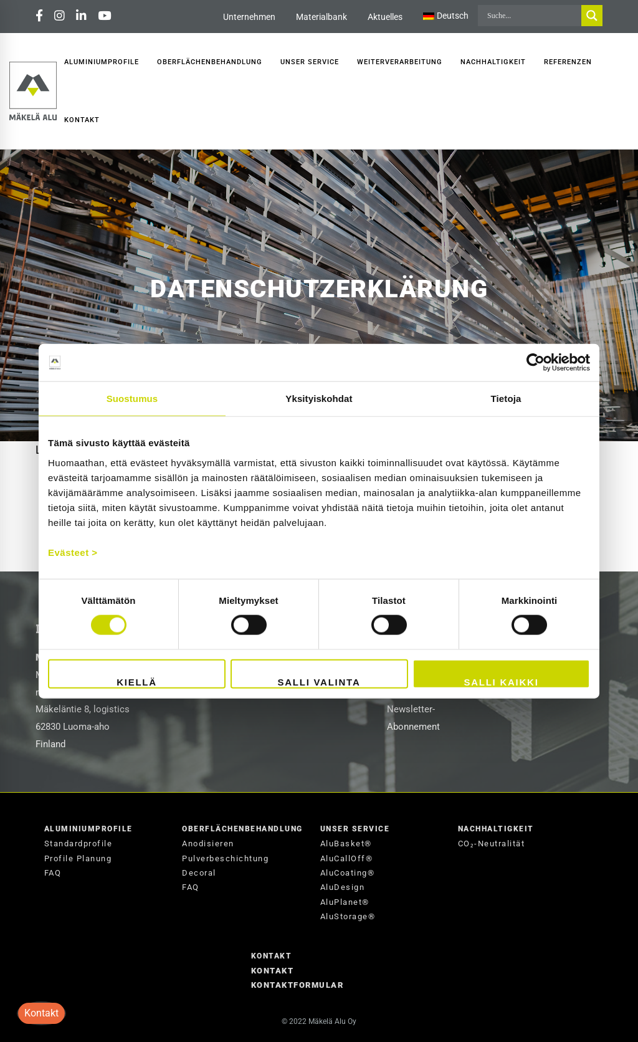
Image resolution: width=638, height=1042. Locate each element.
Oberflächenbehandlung (242, 829)
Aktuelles (385, 17)
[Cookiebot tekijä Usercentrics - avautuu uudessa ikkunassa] (535, 362)
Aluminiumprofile (88, 829)
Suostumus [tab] (132, 398)
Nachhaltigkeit (496, 829)
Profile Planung (78, 858)
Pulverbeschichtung (225, 858)
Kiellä (137, 681)
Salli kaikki (501, 681)
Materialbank (321, 17)
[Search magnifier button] (591, 15)
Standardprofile (78, 843)
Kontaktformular (297, 985)
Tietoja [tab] (506, 398)
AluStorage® (348, 916)
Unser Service (355, 829)
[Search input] (532, 15)
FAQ (53, 872)
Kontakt (271, 956)
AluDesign (342, 887)
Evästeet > (73, 552)
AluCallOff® (346, 858)
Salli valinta (318, 681)
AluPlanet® (344, 902)
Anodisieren (208, 843)
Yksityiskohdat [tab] (318, 398)
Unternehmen (249, 17)
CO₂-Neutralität (491, 843)
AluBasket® (346, 843)
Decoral (199, 872)
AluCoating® (347, 872)
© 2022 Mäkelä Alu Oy (319, 1021)
